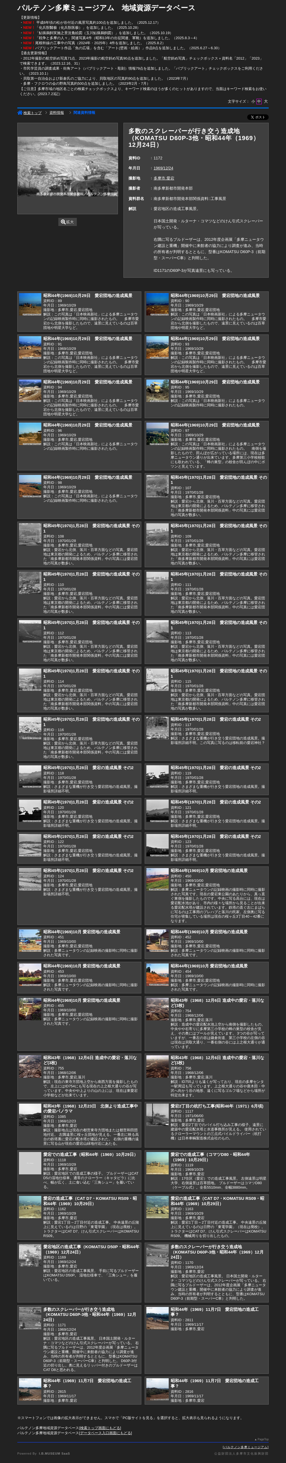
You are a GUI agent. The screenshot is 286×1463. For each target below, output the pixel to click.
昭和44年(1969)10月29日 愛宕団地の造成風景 (87, 295)
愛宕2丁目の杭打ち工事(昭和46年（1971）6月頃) (217, 1106)
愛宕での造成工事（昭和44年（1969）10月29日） (90, 1154)
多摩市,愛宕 (164, 178)
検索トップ (29, 113)
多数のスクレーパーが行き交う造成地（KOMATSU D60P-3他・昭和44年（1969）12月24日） (217, 1251)
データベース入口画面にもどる (105, 1433)
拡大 (67, 222)
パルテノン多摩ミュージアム (246, 1447)
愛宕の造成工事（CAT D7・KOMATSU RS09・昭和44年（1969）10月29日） (90, 1201)
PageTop (263, 1439)
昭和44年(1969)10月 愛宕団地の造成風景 (209, 870)
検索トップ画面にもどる (100, 1428)
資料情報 (56, 112)
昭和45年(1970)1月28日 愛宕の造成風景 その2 (216, 719)
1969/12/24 (163, 168)
